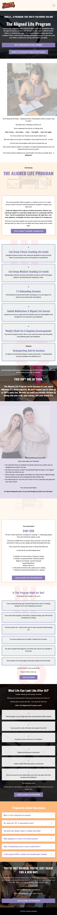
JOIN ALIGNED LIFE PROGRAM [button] (28, 795)
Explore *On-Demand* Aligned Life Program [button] (28, 52)
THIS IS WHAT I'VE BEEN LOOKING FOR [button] (28, 231)
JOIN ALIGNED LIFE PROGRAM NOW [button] (28, 578)
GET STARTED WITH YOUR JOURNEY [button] (28, 45)
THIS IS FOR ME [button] (28, 677)
